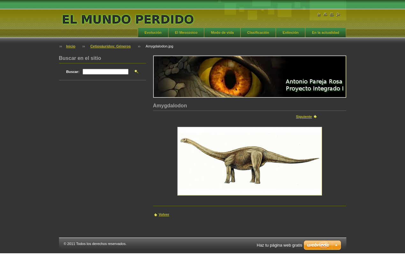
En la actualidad (325, 32)
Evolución (152, 32)
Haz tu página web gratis (279, 245)
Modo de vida (222, 32)
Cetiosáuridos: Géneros (110, 46)
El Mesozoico (186, 32)
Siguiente (304, 117)
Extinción (290, 32)
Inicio (70, 46)
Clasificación (258, 32)
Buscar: (73, 72)
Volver (164, 214)
